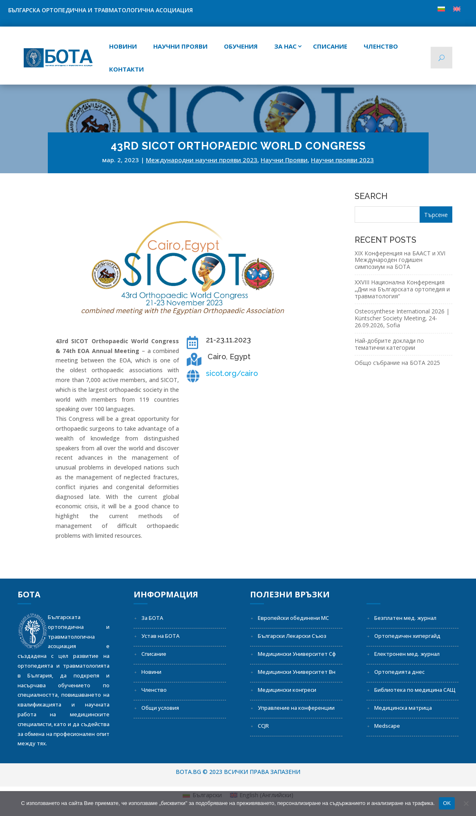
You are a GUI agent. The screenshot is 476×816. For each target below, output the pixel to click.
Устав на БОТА (160, 635)
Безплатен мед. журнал (405, 618)
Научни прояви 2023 (342, 160)
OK (447, 803)
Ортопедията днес (399, 671)
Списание (153, 653)
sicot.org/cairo (232, 373)
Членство (381, 46)
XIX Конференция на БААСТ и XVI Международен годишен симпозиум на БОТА (400, 260)
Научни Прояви (284, 160)
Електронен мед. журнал (407, 653)
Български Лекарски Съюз (292, 635)
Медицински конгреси (287, 689)
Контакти (126, 69)
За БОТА (152, 618)
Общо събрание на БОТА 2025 (397, 363)
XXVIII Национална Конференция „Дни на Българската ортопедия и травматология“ (402, 289)
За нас (285, 46)
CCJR (263, 725)
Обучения (241, 46)
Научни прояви (180, 46)
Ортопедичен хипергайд (407, 635)
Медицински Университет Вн (296, 671)
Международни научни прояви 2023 (201, 160)
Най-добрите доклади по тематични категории (389, 344)
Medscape (387, 725)
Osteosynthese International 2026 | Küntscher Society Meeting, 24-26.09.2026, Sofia (402, 318)
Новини (123, 46)
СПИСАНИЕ (330, 46)
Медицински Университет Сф (297, 653)
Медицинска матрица (403, 707)
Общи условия (160, 707)
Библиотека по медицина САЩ (415, 689)
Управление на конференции (296, 707)
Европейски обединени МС (293, 618)
